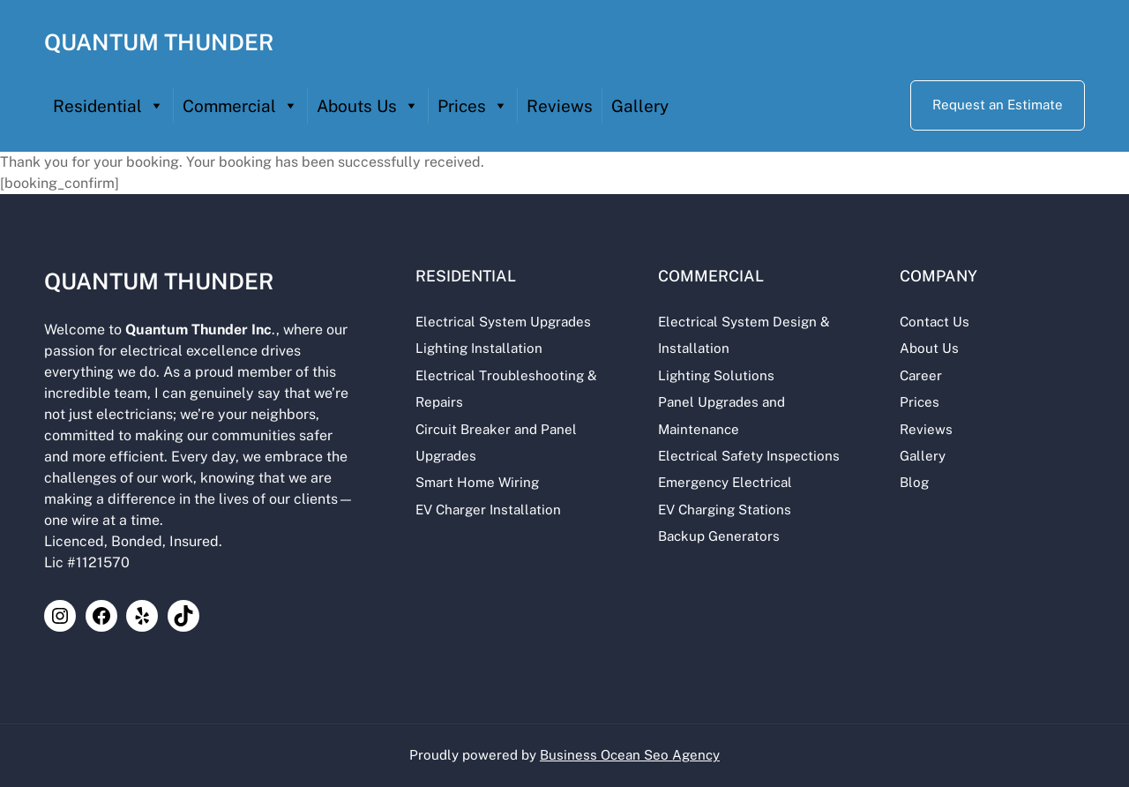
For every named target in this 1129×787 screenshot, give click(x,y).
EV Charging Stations (722, 509)
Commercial (240, 106)
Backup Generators (716, 535)
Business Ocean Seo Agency (630, 754)
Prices (472, 106)
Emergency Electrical (722, 482)
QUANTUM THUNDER (158, 42)
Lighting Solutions (713, 375)
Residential (108, 106)
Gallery (640, 106)
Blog (913, 482)
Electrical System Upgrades (500, 321)
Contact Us (933, 321)
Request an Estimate (997, 104)
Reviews (560, 106)
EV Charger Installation (485, 509)
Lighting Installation (476, 348)
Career (920, 375)
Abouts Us (368, 106)
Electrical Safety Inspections (746, 455)
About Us (928, 348)
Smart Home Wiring (474, 482)
